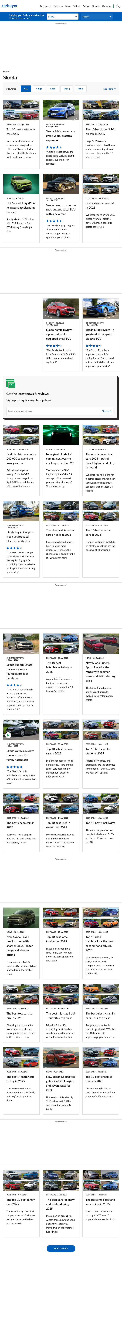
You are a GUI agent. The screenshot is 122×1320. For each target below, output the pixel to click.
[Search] (118, 6)
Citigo (39, 88)
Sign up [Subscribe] (105, 411)
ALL (26, 88)
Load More (61, 1248)
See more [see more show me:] (108, 88)
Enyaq (67, 88)
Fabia (80, 88)
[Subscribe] (60, 411)
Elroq (52, 88)
